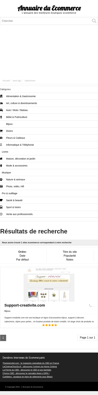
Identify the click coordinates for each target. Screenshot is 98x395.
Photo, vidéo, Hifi (12, 186)
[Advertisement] (49, 52)
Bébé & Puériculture (13, 117)
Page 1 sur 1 (87, 337)
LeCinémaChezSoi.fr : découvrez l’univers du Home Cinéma (30, 366)
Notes (69, 259)
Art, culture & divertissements (18, 103)
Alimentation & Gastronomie (18, 96)
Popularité (70, 255)
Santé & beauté (11, 200)
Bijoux (6, 124)
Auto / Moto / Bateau (14, 110)
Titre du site (70, 251)
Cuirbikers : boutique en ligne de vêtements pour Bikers (28, 377)
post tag (17, 80)
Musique (6, 172)
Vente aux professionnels (16, 214)
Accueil (6, 80)
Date (22, 255)
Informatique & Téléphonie (17, 144)
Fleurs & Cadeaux (12, 138)
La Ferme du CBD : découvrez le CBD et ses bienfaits (27, 370)
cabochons (30, 80)
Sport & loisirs (10, 207)
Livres (5, 151)
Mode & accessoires (13, 165)
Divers (6, 131)
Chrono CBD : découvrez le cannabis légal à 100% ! (26, 373)
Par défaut (22, 259)
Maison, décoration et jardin (17, 158)
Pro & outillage (9, 193)
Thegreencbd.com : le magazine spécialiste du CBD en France (31, 363)
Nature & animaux (12, 179)
